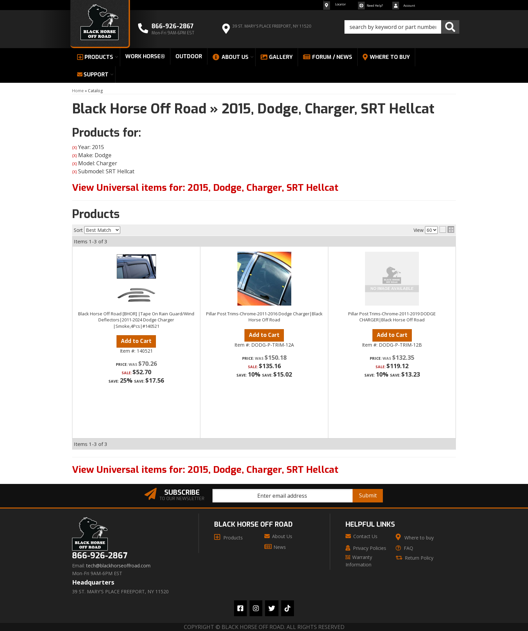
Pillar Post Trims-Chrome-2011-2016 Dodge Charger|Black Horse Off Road (264, 317)
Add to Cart (136, 341)
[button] (401, 27)
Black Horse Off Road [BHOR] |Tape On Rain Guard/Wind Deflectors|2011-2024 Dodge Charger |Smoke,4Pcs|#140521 (136, 320)
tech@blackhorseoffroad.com (118, 566)
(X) (74, 147)
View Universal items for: (205, 187)
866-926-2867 (99, 556)
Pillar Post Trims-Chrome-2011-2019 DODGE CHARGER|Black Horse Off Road (392, 317)
